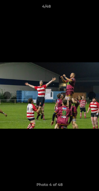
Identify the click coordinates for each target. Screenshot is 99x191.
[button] (80, 7)
